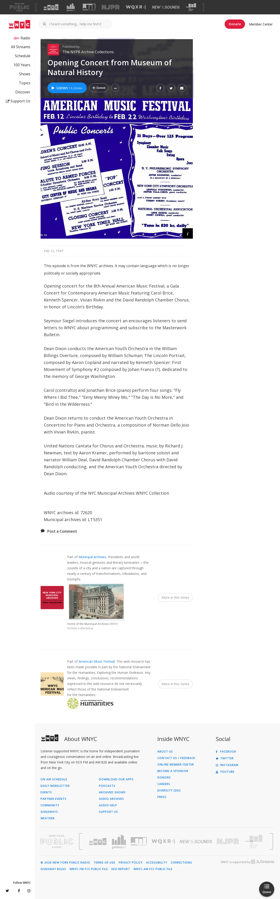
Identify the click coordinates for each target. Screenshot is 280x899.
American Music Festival (97, 661)
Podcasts (107, 786)
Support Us (18, 101)
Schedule (22, 55)
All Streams (20, 46)
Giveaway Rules (53, 869)
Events (46, 792)
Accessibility (156, 862)
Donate (235, 24)
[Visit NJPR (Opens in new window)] (111, 7)
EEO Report (120, 869)
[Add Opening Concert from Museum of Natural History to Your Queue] (99, 87)
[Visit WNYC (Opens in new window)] (51, 7)
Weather (48, 818)
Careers (163, 784)
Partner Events (54, 799)
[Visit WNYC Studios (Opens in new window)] (89, 7)
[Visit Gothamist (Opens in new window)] (70, 7)
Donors (164, 777)
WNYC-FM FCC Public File (89, 869)
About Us (165, 751)
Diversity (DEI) (169, 790)
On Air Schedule (54, 779)
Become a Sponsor (172, 771)
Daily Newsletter (55, 786)
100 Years (21, 64)
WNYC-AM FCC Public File (153, 869)
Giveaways (49, 811)
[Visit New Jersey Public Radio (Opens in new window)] (228, 841)
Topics (24, 82)
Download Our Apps (116, 779)
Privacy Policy (131, 862)
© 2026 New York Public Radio (65, 862)
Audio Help (108, 805)
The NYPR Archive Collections (88, 51)
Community (50, 805)
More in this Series (175, 597)
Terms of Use (104, 862)
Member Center (261, 24)
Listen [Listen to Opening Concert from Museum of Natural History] (66, 88)
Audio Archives (111, 799)
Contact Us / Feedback (176, 758)
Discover (22, 92)
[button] (115, 88)
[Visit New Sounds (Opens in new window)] (166, 7)
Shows (24, 73)
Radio (25, 38)
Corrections (181, 862)
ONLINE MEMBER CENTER (175, 764)
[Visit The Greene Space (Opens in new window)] (191, 7)
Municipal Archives (92, 557)
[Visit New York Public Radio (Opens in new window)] (57, 841)
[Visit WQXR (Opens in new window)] (136, 7)
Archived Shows (112, 792)
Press (161, 797)
